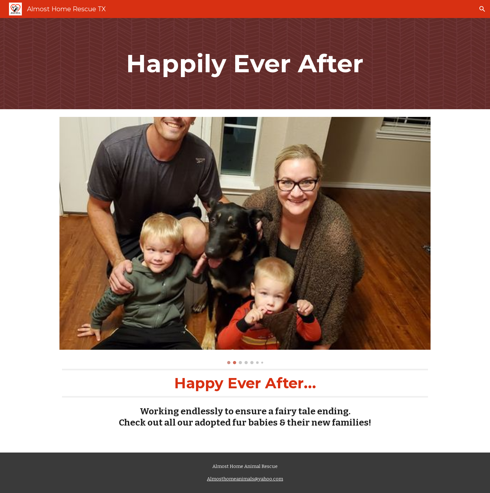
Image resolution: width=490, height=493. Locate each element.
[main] (245, 64)
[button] (482, 9)
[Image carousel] (244, 240)
